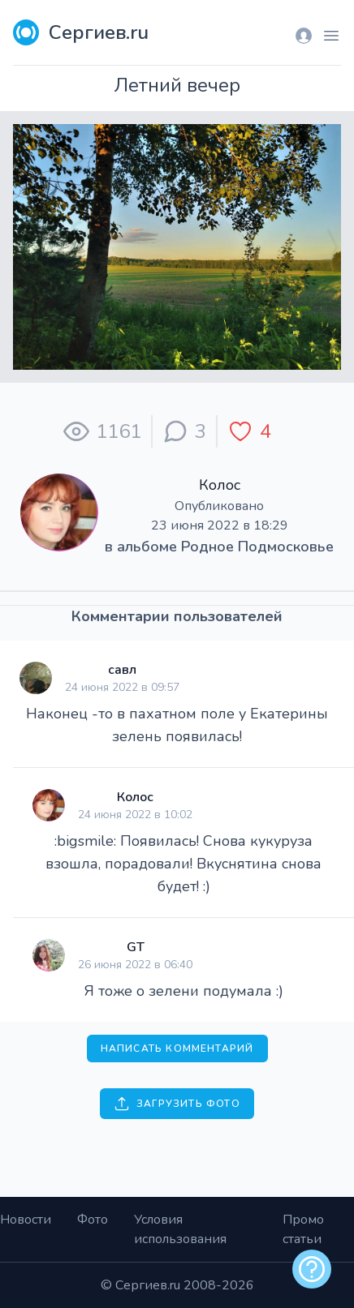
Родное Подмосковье (257, 546)
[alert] (311, 1269)
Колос (219, 485)
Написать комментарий (177, 1048)
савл (122, 670)
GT (136, 947)
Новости (25, 1220)
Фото (92, 1220)
